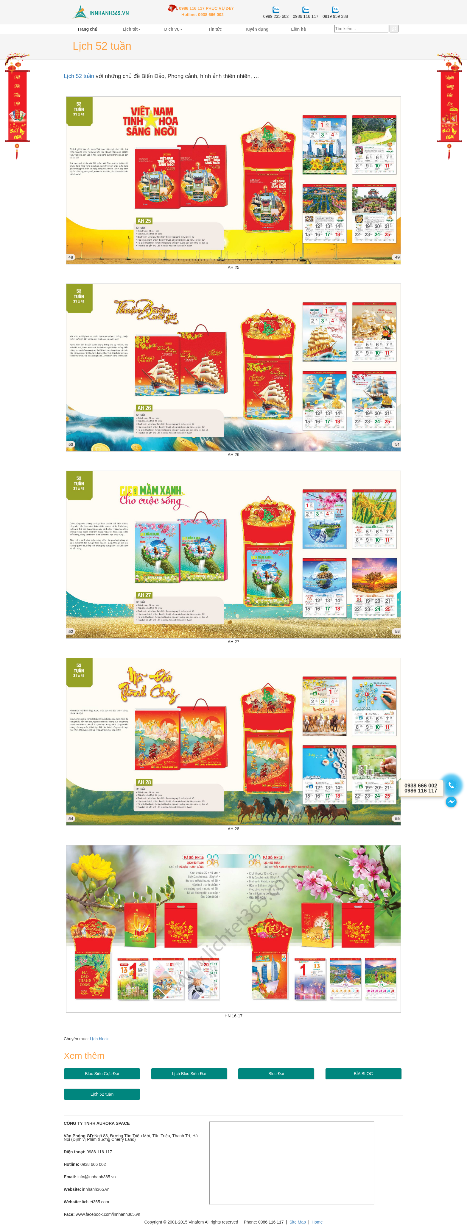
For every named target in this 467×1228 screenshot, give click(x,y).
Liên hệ (298, 29)
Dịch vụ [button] (173, 29)
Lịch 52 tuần (79, 76)
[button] (394, 28)
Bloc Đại (276, 1073)
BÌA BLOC (363, 1073)
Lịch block (99, 1038)
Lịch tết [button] (132, 29)
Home (317, 1222)
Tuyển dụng (257, 29)
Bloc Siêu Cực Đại (102, 1073)
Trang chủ (87, 29)
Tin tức (215, 29)
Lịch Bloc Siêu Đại (189, 1073)
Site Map (297, 1222)
